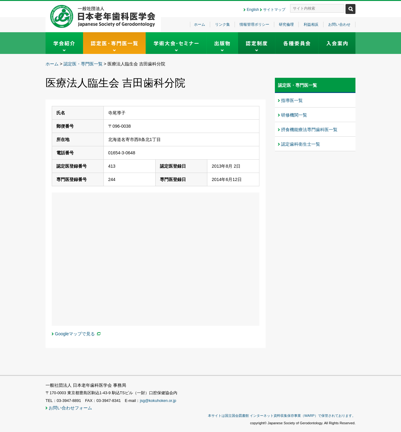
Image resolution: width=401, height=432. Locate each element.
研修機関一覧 (294, 114)
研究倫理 (286, 24)
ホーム (199, 24)
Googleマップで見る (75, 333)
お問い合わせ (339, 24)
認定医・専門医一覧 (83, 63)
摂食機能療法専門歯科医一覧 (309, 129)
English (253, 9)
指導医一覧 (292, 100)
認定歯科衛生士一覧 (300, 144)
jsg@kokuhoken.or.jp (158, 401)
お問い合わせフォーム (70, 407)
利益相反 (311, 24)
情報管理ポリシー (254, 24)
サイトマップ (274, 9)
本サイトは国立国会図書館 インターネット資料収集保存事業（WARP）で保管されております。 (281, 415)
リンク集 (222, 24)
